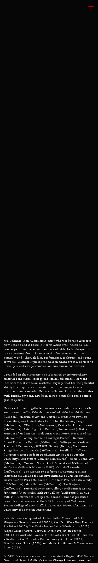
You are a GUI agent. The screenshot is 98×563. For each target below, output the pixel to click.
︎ (91, 7)
